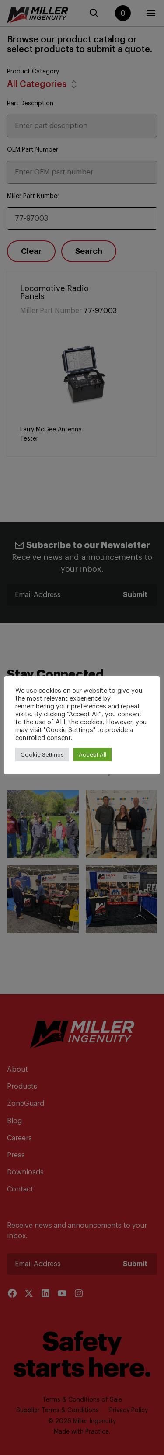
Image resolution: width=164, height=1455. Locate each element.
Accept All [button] (92, 754)
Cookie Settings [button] (42, 754)
